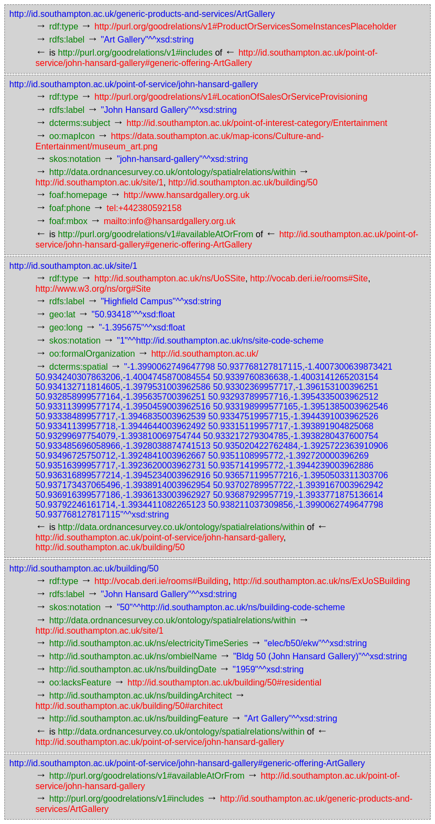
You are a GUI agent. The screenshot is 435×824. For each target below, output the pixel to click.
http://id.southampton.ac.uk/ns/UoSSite (169, 278)
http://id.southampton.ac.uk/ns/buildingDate (132, 669)
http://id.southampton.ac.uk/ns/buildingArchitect (140, 695)
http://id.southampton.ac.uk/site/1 (99, 182)
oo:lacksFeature (80, 682)
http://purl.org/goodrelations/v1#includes (135, 52)
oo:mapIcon (72, 136)
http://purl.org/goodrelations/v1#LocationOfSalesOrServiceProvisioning (230, 96)
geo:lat (62, 314)
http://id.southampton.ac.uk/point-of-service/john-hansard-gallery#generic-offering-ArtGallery (187, 763)
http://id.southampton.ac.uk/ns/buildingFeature (138, 718)
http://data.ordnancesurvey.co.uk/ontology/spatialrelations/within (172, 172)
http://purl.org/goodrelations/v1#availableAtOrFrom (155, 234)
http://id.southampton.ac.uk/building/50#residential (225, 682)
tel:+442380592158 (144, 208)
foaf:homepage (78, 195)
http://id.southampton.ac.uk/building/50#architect (128, 706)
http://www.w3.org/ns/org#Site (93, 288)
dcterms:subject (79, 123)
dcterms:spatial (78, 366)
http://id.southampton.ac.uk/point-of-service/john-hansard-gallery (133, 84)
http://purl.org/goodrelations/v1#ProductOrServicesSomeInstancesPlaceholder (245, 26)
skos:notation (74, 159)
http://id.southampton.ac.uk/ (204, 353)
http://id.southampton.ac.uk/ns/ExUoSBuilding (321, 581)
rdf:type (63, 26)
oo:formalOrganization (92, 353)
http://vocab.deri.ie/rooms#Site (309, 278)
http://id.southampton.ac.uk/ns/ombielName (133, 656)
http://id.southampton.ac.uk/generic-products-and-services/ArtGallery (142, 14)
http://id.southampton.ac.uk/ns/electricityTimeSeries (148, 643)
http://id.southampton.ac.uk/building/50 (243, 182)
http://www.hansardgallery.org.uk (187, 195)
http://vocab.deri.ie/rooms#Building (161, 581)
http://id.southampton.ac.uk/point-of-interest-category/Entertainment (256, 123)
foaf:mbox (68, 221)
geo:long (65, 327)
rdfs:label (66, 39)
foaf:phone (69, 208)
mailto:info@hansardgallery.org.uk (169, 221)
